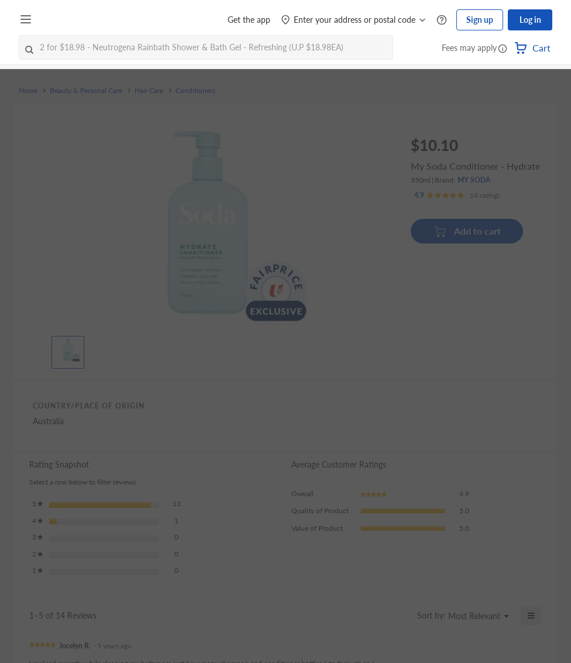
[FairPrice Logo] (69, 20)
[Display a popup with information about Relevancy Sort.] (401, 616)
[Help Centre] (441, 20)
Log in (530, 20)
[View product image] (68, 349)
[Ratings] (457, 195)
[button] (502, 49)
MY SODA (474, 180)
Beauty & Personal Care (86, 90)
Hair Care (149, 90)
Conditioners (195, 90)
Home (28, 90)
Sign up (479, 20)
